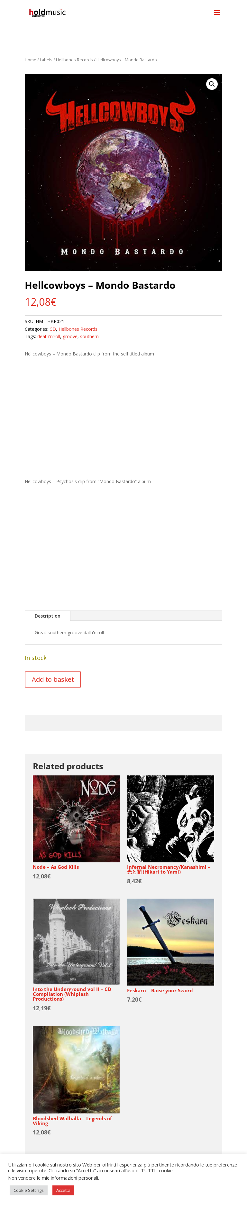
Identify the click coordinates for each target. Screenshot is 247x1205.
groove (70, 336)
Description (47, 616)
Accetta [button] (63, 1190)
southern (89, 336)
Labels (46, 60)
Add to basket (53, 679)
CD (53, 329)
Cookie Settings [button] (29, 1190)
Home (30, 60)
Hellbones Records (74, 60)
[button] (212, 84)
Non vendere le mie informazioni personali (53, 1178)
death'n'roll (48, 336)
